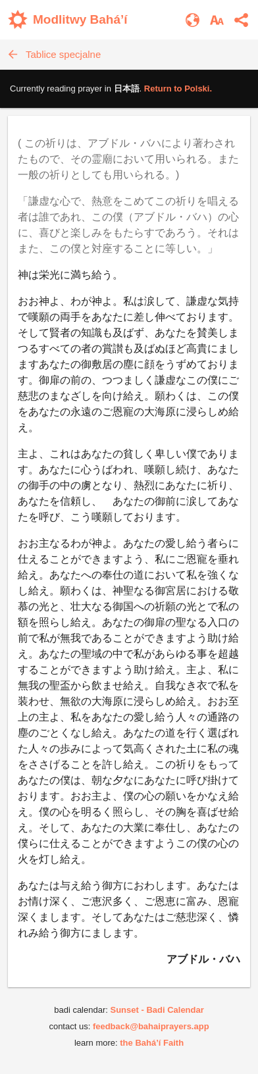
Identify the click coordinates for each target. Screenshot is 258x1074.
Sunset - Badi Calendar (156, 1010)
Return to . (178, 88)
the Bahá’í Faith (152, 1043)
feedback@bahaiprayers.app (151, 1026)
